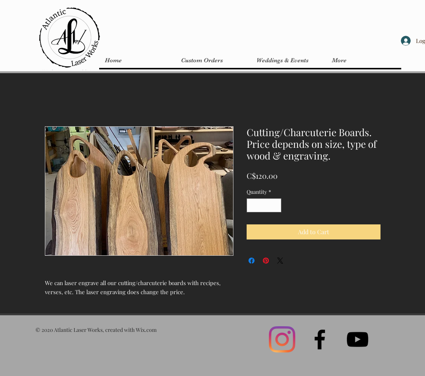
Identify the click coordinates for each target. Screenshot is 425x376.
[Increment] (275, 205)
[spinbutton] (264, 205)
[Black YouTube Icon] (357, 339)
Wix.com (146, 329)
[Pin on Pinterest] (265, 260)
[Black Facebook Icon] (320, 339)
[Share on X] (280, 260)
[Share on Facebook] (251, 260)
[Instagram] (282, 339)
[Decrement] (252, 205)
